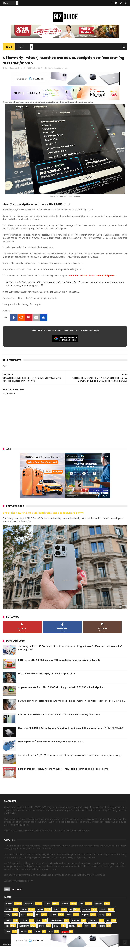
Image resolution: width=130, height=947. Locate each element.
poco (69, 915)
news (50, 68)
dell (7, 926)
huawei (9, 904)
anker (41, 926)
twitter (64, 68)
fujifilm (85, 915)
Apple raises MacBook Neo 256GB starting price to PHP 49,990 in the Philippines (61, 687)
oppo (47, 904)
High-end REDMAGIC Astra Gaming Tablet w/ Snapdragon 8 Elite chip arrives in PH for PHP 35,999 (71, 728)
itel (38, 921)
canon (24, 921)
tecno (103, 910)
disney (72, 926)
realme (98, 904)
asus (40, 910)
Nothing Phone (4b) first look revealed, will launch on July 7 (50, 742)
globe (24, 910)
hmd (87, 926)
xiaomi (65, 904)
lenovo (86, 910)
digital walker (56, 921)
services (57, 68)
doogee (75, 921)
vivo (82, 904)
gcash (53, 915)
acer (23, 915)
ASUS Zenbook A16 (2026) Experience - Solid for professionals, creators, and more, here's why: (69, 755)
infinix (56, 910)
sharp (102, 915)
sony (8, 915)
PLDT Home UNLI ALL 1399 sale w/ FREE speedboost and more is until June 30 (59, 660)
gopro (102, 926)
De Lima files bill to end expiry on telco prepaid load (46, 674)
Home (9, 47)
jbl (108, 921)
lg (71, 910)
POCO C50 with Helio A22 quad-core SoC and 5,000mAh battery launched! (59, 714)
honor (8, 910)
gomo (57, 926)
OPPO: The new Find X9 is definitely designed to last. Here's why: (43, 513)
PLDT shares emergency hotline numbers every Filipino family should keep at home (63, 769)
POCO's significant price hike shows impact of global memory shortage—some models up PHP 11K (71, 701)
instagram (24, 926)
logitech (93, 921)
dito (38, 915)
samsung (29, 904)
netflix (9, 921)
